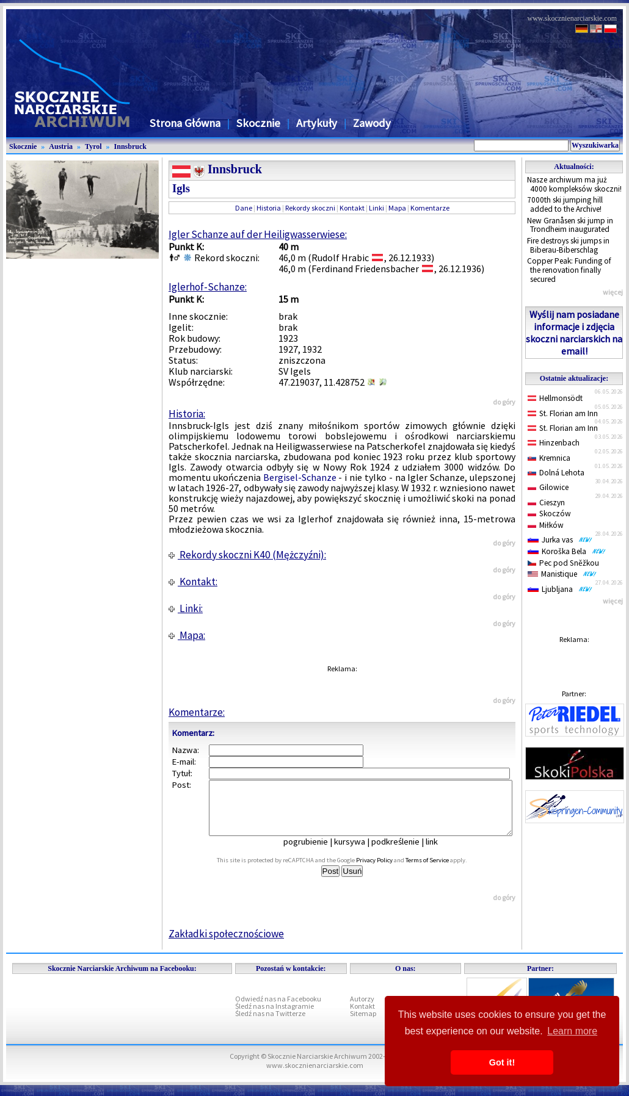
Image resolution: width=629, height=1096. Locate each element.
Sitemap (363, 1024)
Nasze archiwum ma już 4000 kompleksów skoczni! (574, 184)
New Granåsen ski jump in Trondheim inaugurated (570, 225)
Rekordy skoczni (310, 207)
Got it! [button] (502, 1062)
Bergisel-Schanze (299, 477)
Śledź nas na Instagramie (274, 1017)
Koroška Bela (567, 551)
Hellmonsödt (555, 398)
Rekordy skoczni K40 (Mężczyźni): (247, 554)
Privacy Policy (387, 871)
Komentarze (429, 207)
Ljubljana (560, 589)
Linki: (186, 608)
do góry (504, 401)
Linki (376, 207)
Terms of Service (440, 871)
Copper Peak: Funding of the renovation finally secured (569, 270)
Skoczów (549, 513)
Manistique (562, 574)
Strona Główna (185, 123)
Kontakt (352, 207)
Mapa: (187, 635)
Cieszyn (546, 502)
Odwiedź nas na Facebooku (278, 1009)
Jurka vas (560, 540)
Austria (61, 146)
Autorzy (362, 1009)
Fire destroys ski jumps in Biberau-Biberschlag (568, 245)
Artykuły (316, 123)
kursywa (358, 852)
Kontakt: (193, 581)
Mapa (397, 207)
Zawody (372, 123)
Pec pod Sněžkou (563, 563)
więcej (613, 292)
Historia (268, 207)
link (440, 852)
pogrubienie (314, 852)
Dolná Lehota (556, 472)
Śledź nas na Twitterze (270, 1024)
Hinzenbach (554, 443)
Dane (243, 207)
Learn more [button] (572, 1031)
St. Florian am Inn (563, 413)
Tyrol (93, 146)
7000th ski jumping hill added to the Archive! (565, 204)
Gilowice (548, 487)
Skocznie (258, 123)
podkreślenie (404, 852)
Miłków (546, 525)
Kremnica (549, 458)
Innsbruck (130, 146)
